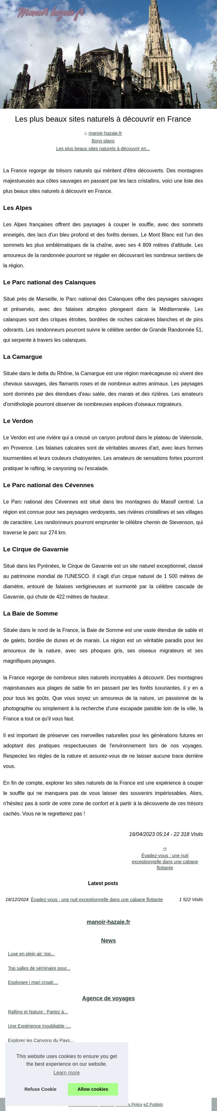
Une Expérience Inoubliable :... (39, 1026)
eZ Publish (153, 1104)
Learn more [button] (67, 1072)
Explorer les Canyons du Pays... (41, 1040)
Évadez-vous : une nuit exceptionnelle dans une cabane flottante (165, 861)
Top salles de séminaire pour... (39, 968)
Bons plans (103, 140)
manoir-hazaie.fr (105, 133)
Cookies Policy (128, 1104)
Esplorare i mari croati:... (33, 982)
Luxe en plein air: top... (31, 953)
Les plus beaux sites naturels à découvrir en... (103, 148)
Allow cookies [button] (93, 1089)
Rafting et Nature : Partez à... (38, 1011)
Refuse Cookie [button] (40, 1089)
